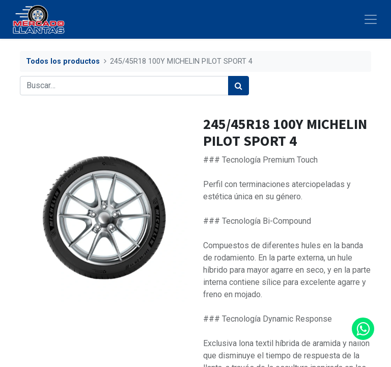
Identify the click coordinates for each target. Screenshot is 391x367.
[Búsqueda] (238, 85)
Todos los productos (63, 61)
